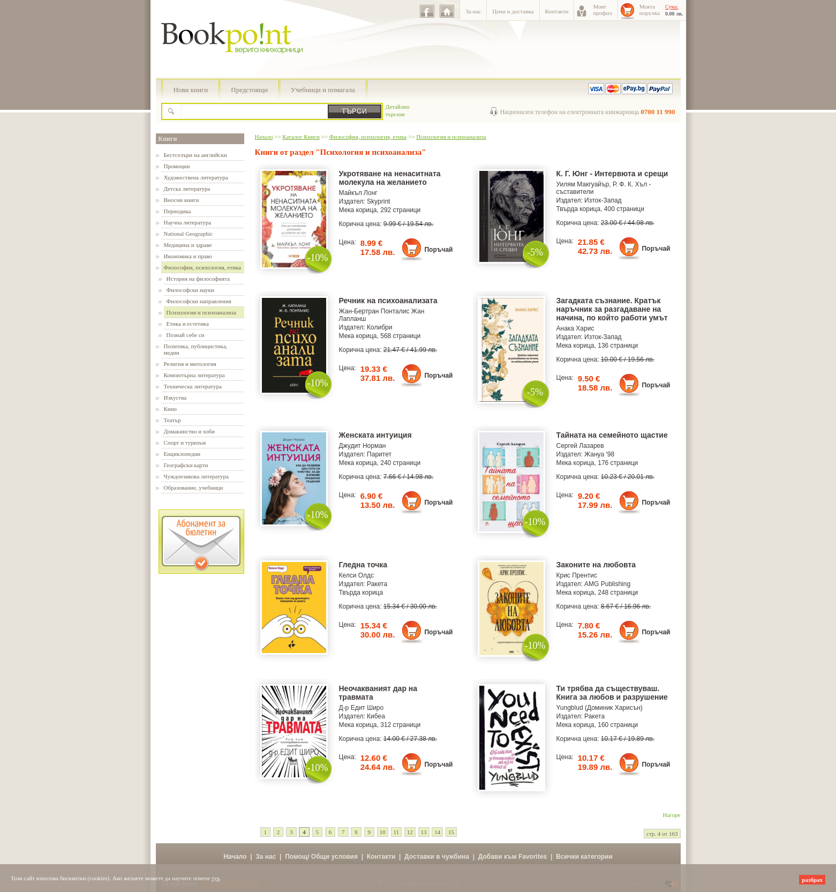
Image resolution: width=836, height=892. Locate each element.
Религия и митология (190, 364)
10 (383, 832)
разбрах (812, 879)
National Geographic (188, 233)
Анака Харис (575, 328)
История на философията (198, 278)
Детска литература (187, 188)
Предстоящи (249, 90)
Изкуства (175, 397)
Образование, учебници (193, 487)
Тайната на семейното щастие (612, 435)
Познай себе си (186, 335)
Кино (170, 409)
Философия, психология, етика (202, 267)
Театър (172, 420)
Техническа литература (193, 386)
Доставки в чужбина (436, 856)
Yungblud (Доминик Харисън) (599, 707)
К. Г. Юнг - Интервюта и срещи (612, 173)
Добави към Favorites (512, 856)
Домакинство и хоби (189, 431)
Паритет (379, 454)
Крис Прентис (577, 575)
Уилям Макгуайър (582, 184)
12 (410, 832)
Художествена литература (196, 177)
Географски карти (186, 465)
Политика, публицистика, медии (196, 349)
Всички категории (584, 856)
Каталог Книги (300, 136)
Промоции (177, 166)
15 (451, 832)
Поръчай (438, 249)
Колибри (379, 327)
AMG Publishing (607, 584)
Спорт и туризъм (185, 442)
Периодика (177, 211)
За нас (473, 11)
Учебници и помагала (323, 90)
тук (216, 878)
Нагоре (672, 815)
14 (437, 832)
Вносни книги (181, 200)
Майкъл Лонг (358, 193)
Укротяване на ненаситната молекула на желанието (390, 177)
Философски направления (199, 301)
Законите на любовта (596, 564)
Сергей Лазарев (580, 445)
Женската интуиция (375, 435)
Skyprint (378, 201)
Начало (264, 136)
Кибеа (376, 716)
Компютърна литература (194, 375)
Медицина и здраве (188, 245)
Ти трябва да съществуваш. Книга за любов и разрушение (612, 692)
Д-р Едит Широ (361, 707)
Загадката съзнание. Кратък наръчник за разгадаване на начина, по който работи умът (612, 309)
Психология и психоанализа (202, 312)
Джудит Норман (362, 445)
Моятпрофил (602, 9)
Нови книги (191, 90)
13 (424, 832)
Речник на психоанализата (388, 300)
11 (397, 832)
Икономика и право (188, 256)
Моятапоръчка (649, 9)
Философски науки (190, 290)
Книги (168, 139)
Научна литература (188, 222)
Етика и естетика (188, 323)
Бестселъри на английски (195, 155)
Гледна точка (363, 564)
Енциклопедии (182, 454)
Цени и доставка (512, 11)
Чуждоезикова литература (196, 476)
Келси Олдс (356, 575)
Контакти (557, 11)
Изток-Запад (603, 200)
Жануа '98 (599, 454)
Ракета (377, 584)
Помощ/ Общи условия (321, 856)
